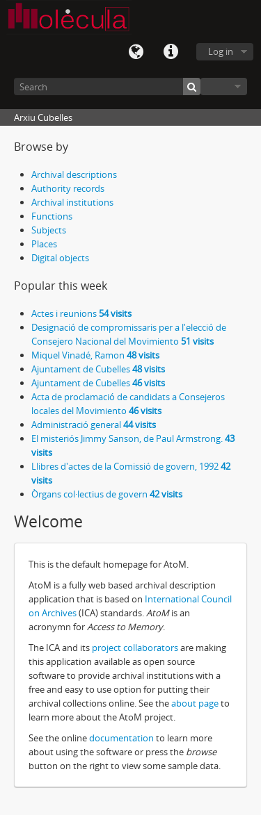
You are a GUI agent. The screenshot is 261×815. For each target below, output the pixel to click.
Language (135, 52)
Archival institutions (72, 202)
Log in (220, 51)
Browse (223, 86)
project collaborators (135, 647)
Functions (51, 216)
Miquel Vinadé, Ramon (95, 355)
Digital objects (60, 258)
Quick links (170, 52)
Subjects (48, 230)
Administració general (93, 424)
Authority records (67, 188)
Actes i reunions (81, 313)
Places (44, 244)
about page (195, 703)
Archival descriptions (74, 174)
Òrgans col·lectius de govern (106, 494)
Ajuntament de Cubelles (98, 369)
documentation (121, 738)
